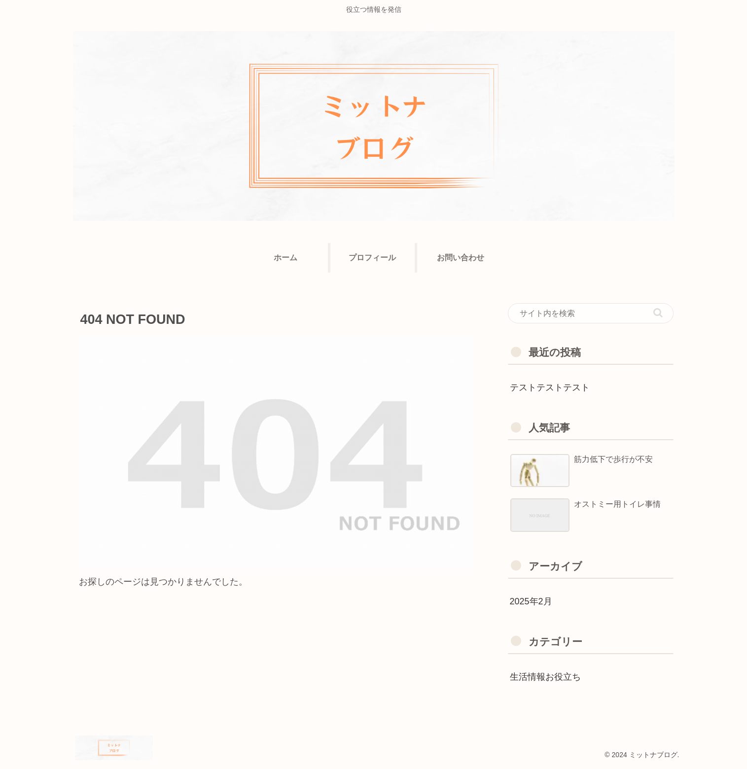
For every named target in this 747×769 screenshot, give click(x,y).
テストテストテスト (550, 387)
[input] (591, 313)
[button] (658, 312)
